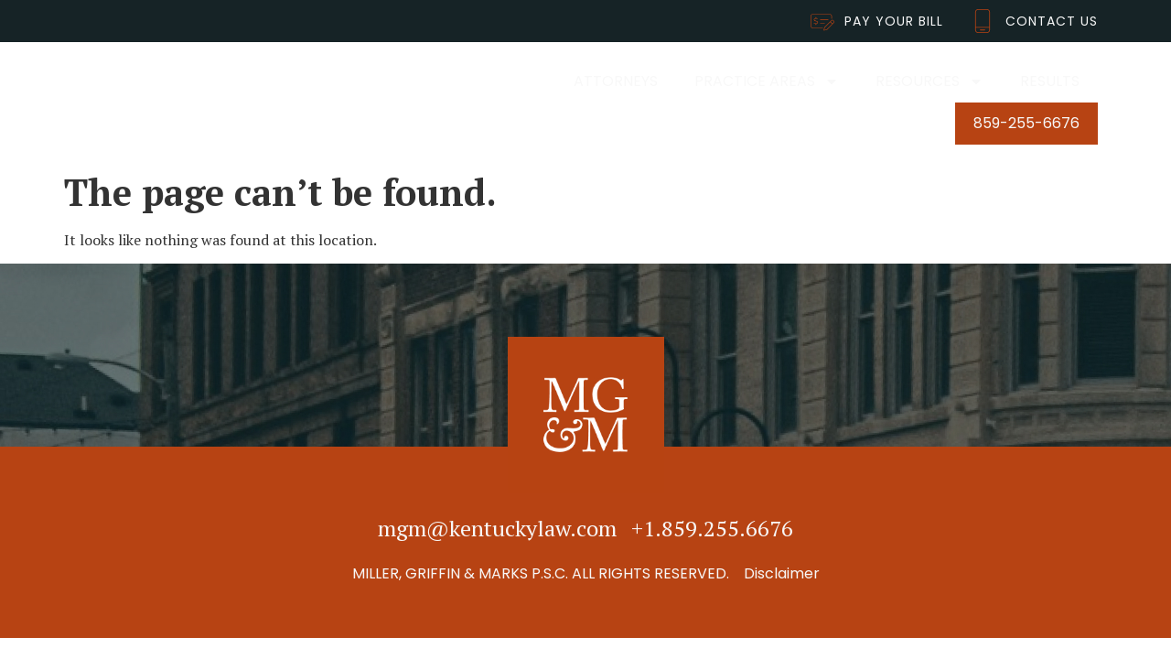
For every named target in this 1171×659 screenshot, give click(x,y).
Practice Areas (766, 81)
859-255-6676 (1026, 123)
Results (1050, 81)
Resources (929, 81)
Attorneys (616, 81)
